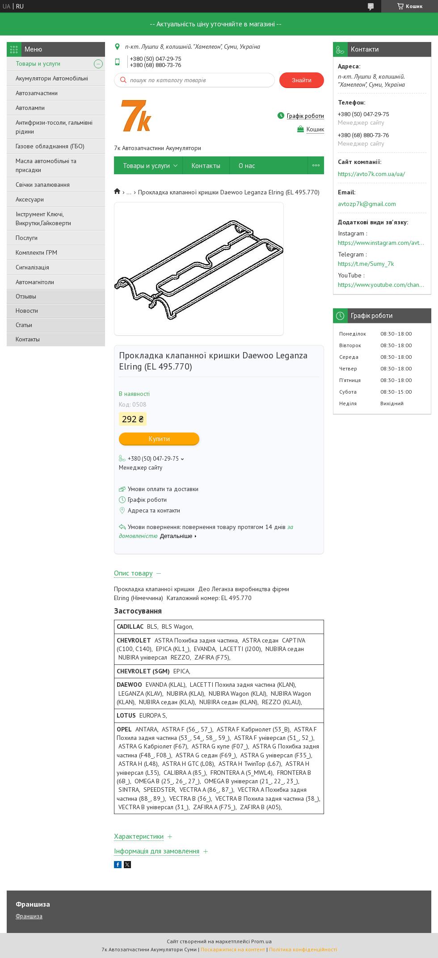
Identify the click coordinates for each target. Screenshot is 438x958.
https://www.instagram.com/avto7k (382, 243)
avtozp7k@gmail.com (367, 204)
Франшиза (29, 916)
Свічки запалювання (43, 185)
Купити (159, 438)
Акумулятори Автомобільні (52, 78)
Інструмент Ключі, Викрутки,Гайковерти (43, 218)
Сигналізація (32, 267)
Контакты (28, 339)
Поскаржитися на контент (233, 949)
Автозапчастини (37, 93)
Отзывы (26, 296)
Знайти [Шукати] (302, 80)
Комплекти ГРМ (36, 252)
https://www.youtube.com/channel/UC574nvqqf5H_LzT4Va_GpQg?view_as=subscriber (382, 285)
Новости (27, 311)
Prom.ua (261, 941)
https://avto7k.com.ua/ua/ (371, 174)
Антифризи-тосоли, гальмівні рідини (54, 126)
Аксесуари (30, 199)
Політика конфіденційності (303, 949)
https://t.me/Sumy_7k (366, 264)
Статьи (24, 325)
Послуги (27, 238)
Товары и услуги (38, 63)
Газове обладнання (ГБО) (50, 146)
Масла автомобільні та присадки (46, 165)
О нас (247, 165)
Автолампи (30, 108)
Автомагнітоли (35, 282)
